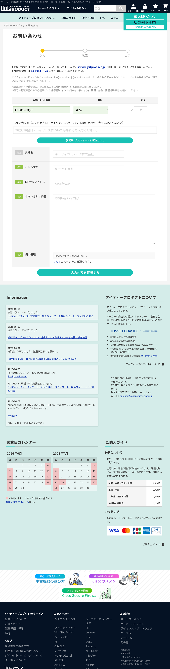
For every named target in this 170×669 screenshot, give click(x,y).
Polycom (91, 655)
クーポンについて (15, 641)
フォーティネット (65, 609)
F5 (55, 623)
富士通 (58, 665)
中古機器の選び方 (15, 654)
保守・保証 (88, 18)
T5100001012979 (149, 356)
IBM (88, 618)
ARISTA (58, 641)
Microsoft (60, 632)
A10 (88, 641)
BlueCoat (60, 660)
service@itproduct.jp (92, 67)
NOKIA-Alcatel (63, 637)
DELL (89, 623)
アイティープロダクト (12, 25)
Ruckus (58, 655)
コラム (115, 18)
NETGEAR (92, 632)
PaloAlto (91, 627)
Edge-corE (92, 651)
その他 (124, 623)
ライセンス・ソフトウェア (136, 610)
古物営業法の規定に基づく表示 (135, 645)
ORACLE (59, 627)
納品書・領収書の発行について (23, 632)
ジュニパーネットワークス (99, 602)
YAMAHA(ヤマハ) (64, 614)
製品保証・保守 (14, 610)
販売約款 (125, 630)
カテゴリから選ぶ (75, 8)
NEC (88, 660)
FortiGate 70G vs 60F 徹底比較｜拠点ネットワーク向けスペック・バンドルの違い (51, 316)
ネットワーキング (131, 600)
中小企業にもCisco (16, 659)
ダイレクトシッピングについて (23, 637)
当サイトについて (15, 600)
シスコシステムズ (65, 600)
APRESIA (59, 646)
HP (87, 609)
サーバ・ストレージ (132, 605)
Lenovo (90, 614)
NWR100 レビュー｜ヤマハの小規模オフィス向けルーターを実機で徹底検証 (47, 337)
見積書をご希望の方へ (18, 627)
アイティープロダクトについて (36, 18)
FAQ (102, 18)
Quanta (58, 651)
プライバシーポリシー (131, 638)
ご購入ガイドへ (150, 544)
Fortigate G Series (18, 376)
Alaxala (90, 646)
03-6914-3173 (39, 71)
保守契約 (125, 634)
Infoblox (91, 637)
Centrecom (93, 665)
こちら (57, 262)
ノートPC (126, 619)
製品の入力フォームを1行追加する (85, 140)
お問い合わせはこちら (17, 502)
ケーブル (126, 614)
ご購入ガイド (68, 18)
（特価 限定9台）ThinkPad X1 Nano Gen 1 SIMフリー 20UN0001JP (44, 358)
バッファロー (62, 618)
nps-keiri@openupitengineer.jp (137, 396)
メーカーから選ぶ (48, 8)
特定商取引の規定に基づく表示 (135, 641)
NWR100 (12, 415)
